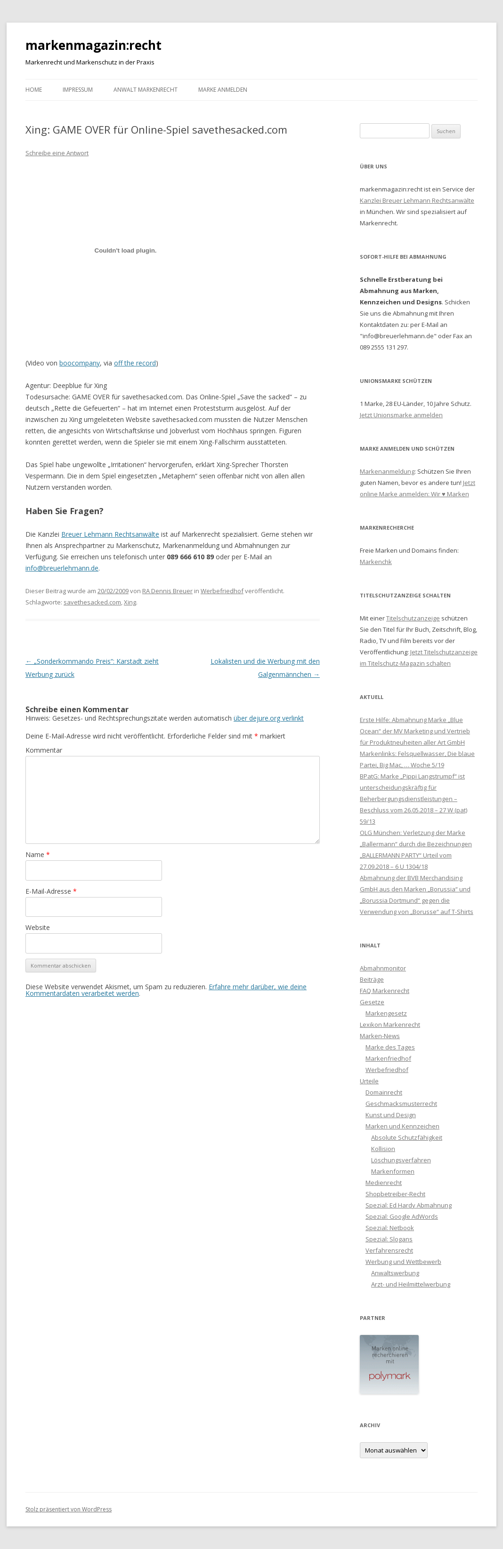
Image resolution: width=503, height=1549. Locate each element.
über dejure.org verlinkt (269, 718)
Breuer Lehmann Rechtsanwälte (110, 534)
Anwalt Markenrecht (146, 90)
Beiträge (372, 979)
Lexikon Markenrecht (390, 1024)
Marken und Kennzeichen (402, 1126)
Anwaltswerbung (395, 1273)
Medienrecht (383, 1182)
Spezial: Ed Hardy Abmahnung (408, 1205)
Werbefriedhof (222, 591)
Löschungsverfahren (401, 1160)
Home (33, 90)
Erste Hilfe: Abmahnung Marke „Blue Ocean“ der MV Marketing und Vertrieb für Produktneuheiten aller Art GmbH (415, 731)
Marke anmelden (222, 90)
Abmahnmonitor (383, 968)
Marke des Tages (390, 1047)
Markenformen (392, 1171)
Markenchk (376, 561)
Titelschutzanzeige (413, 618)
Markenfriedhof (388, 1058)
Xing (130, 602)
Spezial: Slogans (389, 1239)
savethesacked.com (92, 602)
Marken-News (380, 1036)
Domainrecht (383, 1092)
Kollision (383, 1148)
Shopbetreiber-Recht (395, 1194)
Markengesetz (386, 1013)
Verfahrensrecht (389, 1250)
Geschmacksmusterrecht (401, 1103)
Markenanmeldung (387, 471)
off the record (135, 362)
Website (37, 927)
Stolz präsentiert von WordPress (68, 1509)
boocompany (79, 362)
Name (37, 854)
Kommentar (43, 750)
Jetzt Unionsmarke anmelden (401, 415)
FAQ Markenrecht (384, 990)
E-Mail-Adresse (51, 891)
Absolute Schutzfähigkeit (406, 1137)
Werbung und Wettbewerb (403, 1261)
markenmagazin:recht (93, 45)
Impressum (78, 90)
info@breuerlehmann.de (61, 568)
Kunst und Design (390, 1115)
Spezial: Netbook (389, 1227)
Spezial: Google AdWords (401, 1216)
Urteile (369, 1081)
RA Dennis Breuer (167, 591)
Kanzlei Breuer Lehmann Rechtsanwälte (417, 200)
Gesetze (372, 1002)
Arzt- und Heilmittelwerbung (410, 1284)
